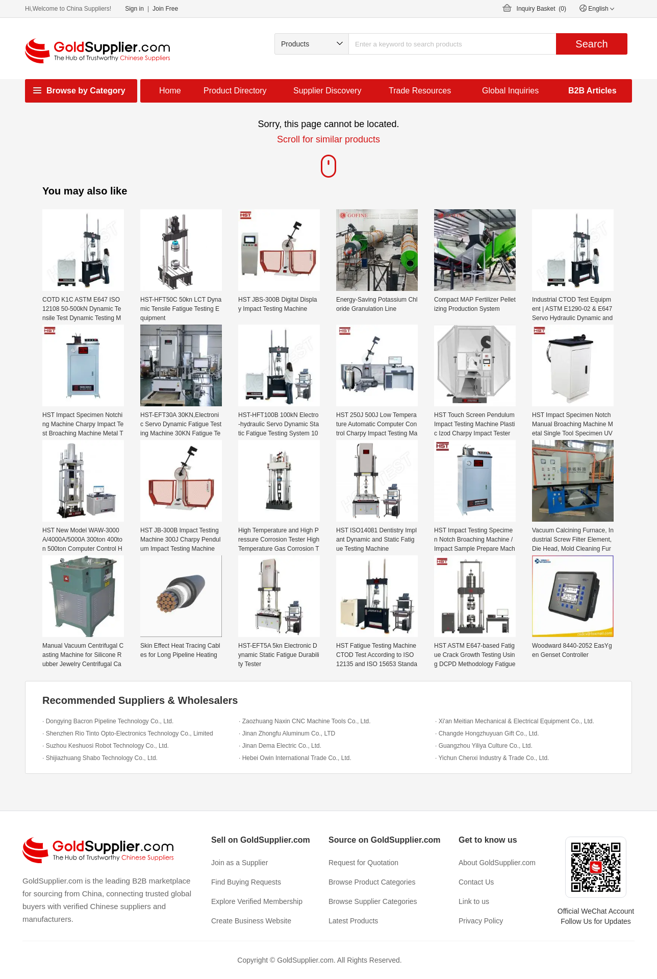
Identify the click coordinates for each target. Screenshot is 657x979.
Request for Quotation (363, 863)
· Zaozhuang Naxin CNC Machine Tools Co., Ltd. (305, 721)
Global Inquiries (510, 90)
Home (170, 90)
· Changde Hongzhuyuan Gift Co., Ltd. (487, 733)
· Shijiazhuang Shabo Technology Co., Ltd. (100, 758)
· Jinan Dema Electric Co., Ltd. (280, 745)
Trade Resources (420, 90)
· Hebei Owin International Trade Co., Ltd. (295, 758)
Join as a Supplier (239, 863)
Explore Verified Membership (256, 901)
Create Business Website (251, 921)
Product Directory (235, 90)
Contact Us (476, 882)
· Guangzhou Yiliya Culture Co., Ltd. (484, 745)
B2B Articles (592, 90)
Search (591, 44)
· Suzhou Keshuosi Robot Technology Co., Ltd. (105, 745)
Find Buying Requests (246, 882)
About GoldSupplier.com (497, 863)
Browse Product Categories (371, 882)
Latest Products (353, 921)
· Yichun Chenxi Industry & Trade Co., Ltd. (492, 758)
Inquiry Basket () (541, 8)
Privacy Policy (481, 921)
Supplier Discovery (327, 90)
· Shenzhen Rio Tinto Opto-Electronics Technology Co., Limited (127, 733)
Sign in (134, 8)
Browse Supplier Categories (372, 901)
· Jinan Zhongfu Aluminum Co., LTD (287, 733)
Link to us (474, 901)
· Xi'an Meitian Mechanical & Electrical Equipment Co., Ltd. (514, 721)
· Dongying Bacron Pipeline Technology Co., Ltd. (107, 721)
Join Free (165, 8)
